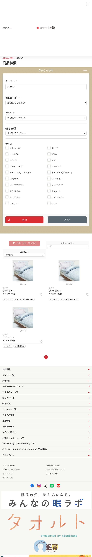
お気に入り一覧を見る (24, 243)
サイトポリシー (8, 466)
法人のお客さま (9, 432)
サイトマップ (7, 474)
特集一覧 (6, 404)
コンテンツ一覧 (9, 409)
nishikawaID (8, 426)
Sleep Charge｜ (19, 443)
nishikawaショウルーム (13, 386)
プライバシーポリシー (11, 469)
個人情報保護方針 (53, 466)
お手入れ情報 (8, 415)
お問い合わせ (7, 477)
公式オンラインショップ (13, 438)
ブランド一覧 (8, 375)
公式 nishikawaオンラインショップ (25, 449)
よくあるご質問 (52, 474)
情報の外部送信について (55, 469)
